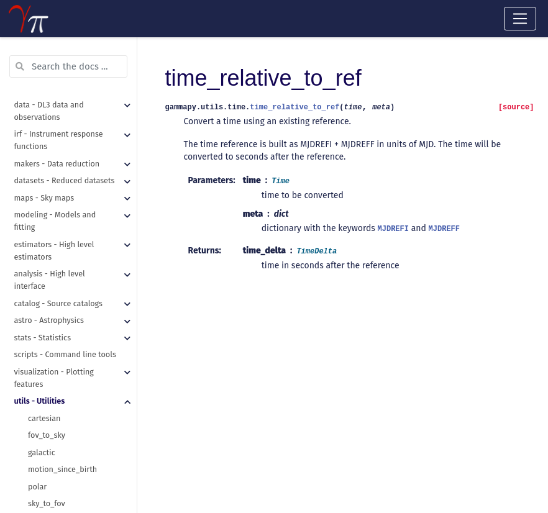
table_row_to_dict (59, 220)
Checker (42, 374)
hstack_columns (56, 186)
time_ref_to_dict (57, 425)
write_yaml (47, 170)
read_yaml (46, 135)
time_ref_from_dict (61, 409)
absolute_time (53, 391)
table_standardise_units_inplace (82, 255)
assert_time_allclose (64, 306)
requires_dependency (66, 357)
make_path (47, 118)
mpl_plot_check (56, 323)
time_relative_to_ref (64, 443)
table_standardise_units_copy (81, 238)
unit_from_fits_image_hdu (74, 477)
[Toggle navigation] (520, 18)
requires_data (52, 340)
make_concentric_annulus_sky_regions (82, 50)
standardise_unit (58, 460)
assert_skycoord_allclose (72, 289)
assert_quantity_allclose (71, 272)
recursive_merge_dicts (67, 152)
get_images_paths (60, 101)
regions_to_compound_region (81, 84)
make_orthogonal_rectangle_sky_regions (82, 67)
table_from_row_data (65, 204)
